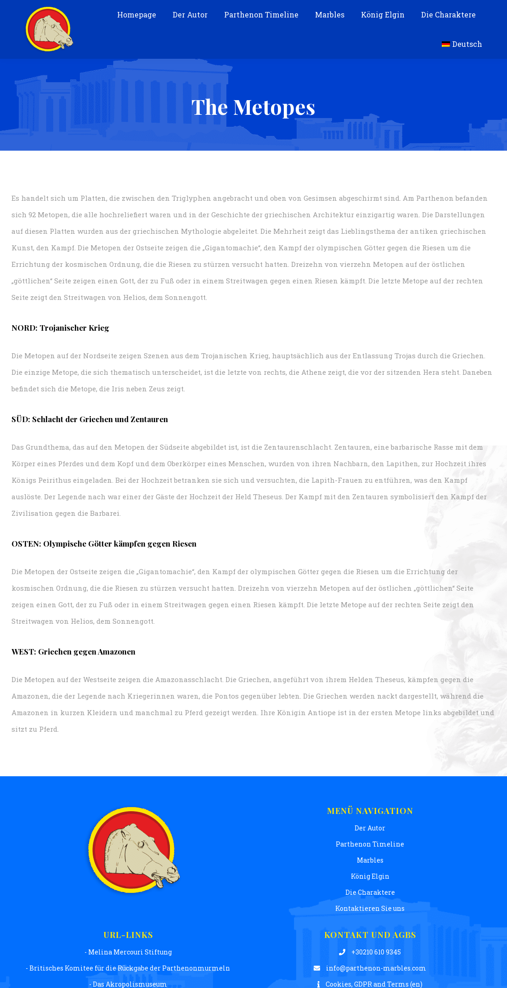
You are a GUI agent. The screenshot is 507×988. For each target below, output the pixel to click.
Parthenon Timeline (370, 844)
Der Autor (370, 828)
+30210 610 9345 (370, 952)
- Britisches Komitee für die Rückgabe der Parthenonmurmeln (128, 968)
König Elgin (370, 876)
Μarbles (370, 860)
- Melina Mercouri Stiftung (128, 952)
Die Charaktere (370, 892)
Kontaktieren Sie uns (370, 908)
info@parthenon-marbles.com (370, 968)
